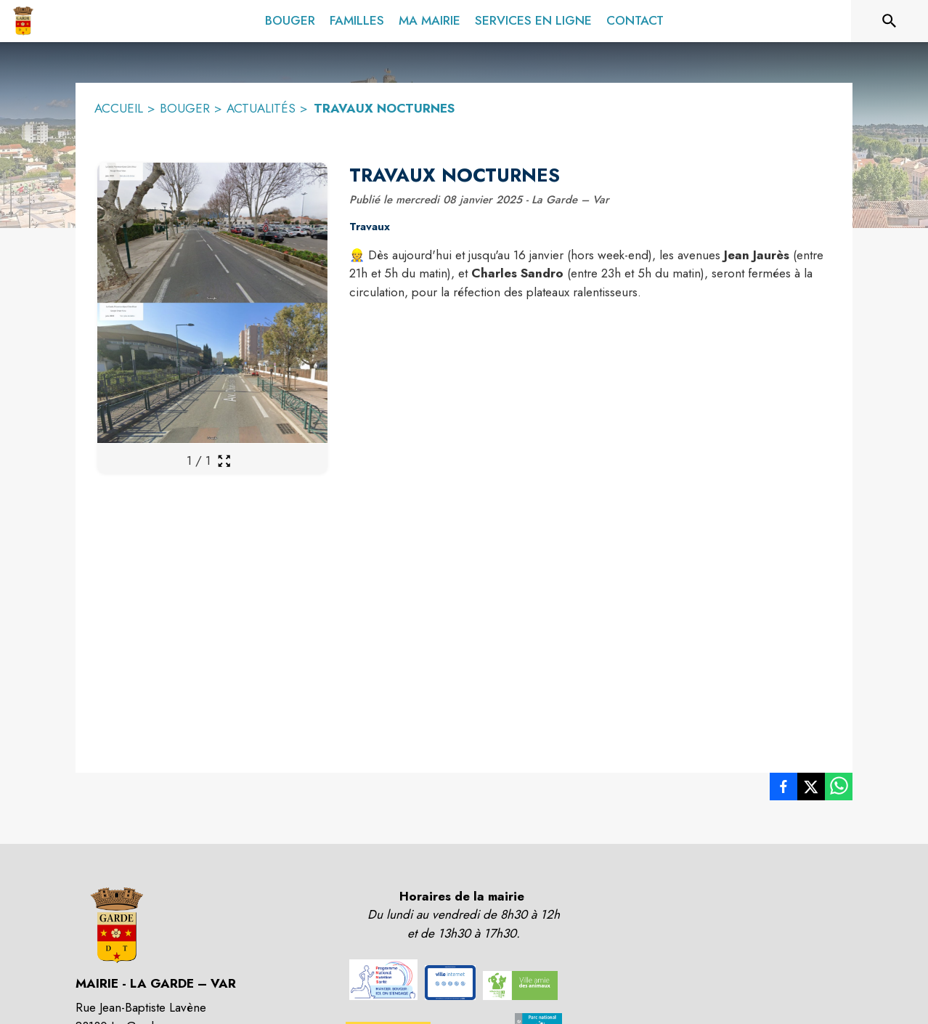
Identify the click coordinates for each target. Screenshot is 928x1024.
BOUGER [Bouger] (185, 108)
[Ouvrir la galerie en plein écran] (224, 460)
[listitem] (783, 789)
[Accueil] (22, 21)
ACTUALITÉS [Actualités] (261, 108)
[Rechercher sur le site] (889, 21)
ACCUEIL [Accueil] (118, 108)
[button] (383, 979)
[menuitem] (290, 18)
